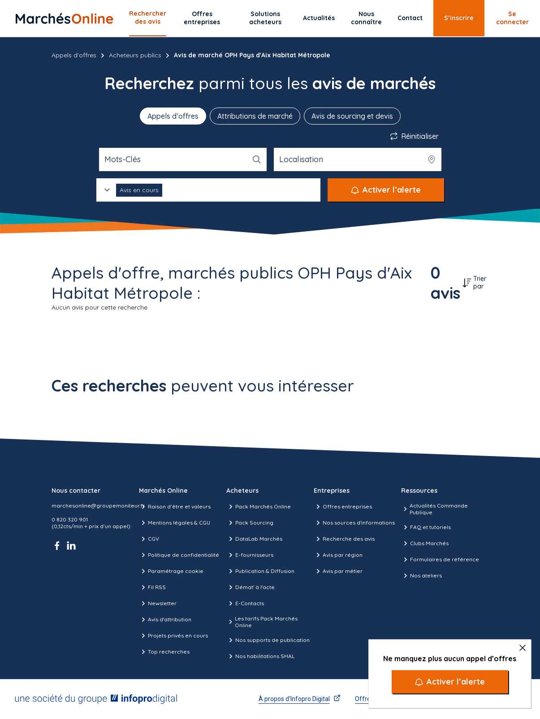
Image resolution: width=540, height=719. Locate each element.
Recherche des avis (344, 538)
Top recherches (164, 651)
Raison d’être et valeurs (175, 506)
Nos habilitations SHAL (260, 656)
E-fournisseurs (249, 555)
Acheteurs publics (135, 55)
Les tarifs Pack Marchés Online (262, 622)
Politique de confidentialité (179, 555)
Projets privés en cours (173, 635)
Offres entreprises (202, 18)
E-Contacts (245, 603)
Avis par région (338, 555)
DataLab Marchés (254, 538)
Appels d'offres (74, 55)
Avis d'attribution (165, 619)
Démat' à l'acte (250, 587)
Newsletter (158, 603)
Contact (410, 18)
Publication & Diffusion (260, 571)
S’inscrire (459, 18)
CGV (149, 538)
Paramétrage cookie (171, 571)
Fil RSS (152, 587)
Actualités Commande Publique (434, 509)
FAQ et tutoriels (426, 527)
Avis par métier (338, 571)
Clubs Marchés (425, 543)
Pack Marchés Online (258, 506)
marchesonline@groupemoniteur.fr (98, 505)
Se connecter (512, 18)
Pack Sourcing (249, 522)
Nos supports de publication (268, 640)
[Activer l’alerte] (450, 681)
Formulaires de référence (440, 559)
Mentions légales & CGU (174, 522)
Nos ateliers (421, 575)
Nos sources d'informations (354, 522)
